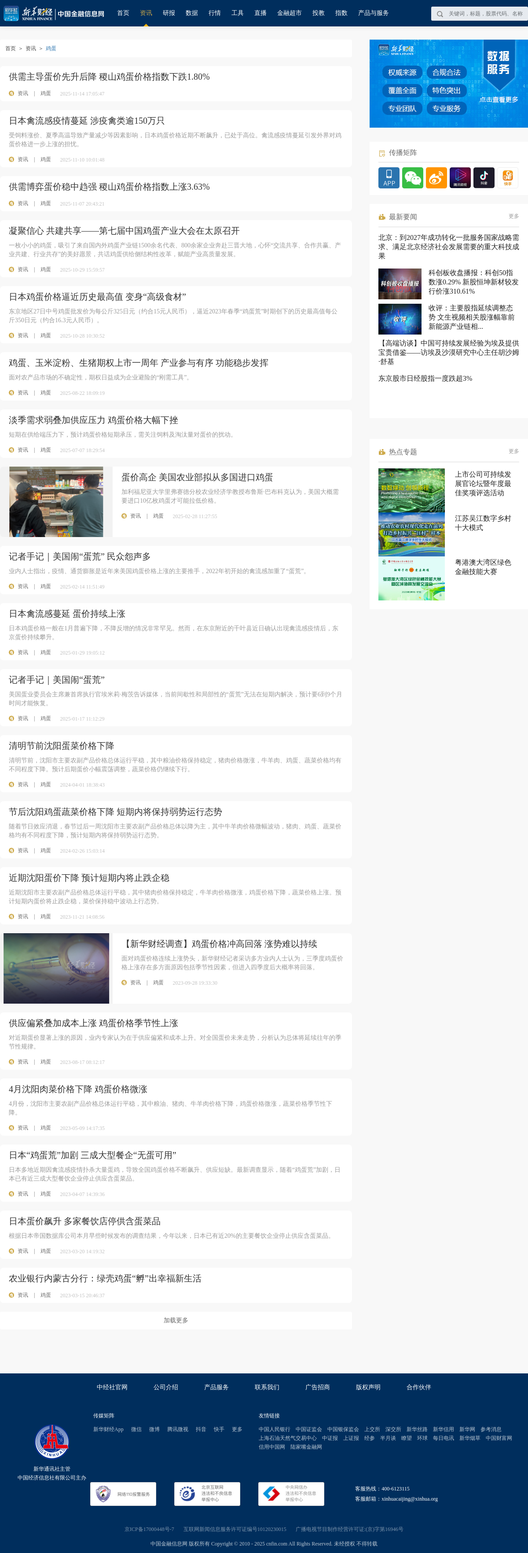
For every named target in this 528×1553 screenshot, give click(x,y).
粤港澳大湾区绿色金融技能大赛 (483, 567)
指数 (341, 13)
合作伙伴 (419, 1387)
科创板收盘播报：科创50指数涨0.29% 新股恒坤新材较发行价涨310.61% (474, 282)
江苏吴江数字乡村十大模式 (483, 523)
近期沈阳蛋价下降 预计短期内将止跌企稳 (89, 878)
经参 (369, 1438)
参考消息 (491, 1429)
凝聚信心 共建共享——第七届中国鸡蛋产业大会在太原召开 (124, 231)
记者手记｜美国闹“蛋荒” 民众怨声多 (80, 556)
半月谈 (388, 1438)
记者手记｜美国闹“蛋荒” (57, 679)
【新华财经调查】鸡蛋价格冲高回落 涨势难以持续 (219, 944)
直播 (260, 13)
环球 (422, 1438)
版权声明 (368, 1387)
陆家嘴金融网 (306, 1447)
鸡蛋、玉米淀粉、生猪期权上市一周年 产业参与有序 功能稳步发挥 (138, 363)
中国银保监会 (343, 1429)
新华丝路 (417, 1429)
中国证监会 (309, 1429)
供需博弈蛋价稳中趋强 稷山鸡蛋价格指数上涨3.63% (109, 186)
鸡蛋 (45, 93)
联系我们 (267, 1387)
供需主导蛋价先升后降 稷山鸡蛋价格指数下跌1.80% (109, 76)
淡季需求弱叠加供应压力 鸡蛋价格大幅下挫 (93, 420)
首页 (123, 13)
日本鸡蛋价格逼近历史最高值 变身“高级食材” (97, 297)
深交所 (393, 1429)
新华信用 (443, 1429)
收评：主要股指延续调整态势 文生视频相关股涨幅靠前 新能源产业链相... (472, 317)
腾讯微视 (177, 1429)
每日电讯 (443, 1438)
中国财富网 (499, 1438)
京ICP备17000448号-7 (149, 1529)
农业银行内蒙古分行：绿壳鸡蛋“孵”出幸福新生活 (105, 1278)
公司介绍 (166, 1387)
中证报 (330, 1438)
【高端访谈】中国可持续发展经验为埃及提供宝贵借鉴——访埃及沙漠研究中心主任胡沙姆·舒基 (448, 352)
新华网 (467, 1429)
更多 (514, 216)
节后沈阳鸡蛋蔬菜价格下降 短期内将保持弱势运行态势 (115, 812)
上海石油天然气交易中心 (288, 1438)
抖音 (201, 1429)
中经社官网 (112, 1387)
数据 (192, 13)
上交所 (372, 1429)
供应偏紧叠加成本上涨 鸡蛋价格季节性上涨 (93, 1023)
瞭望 (406, 1438)
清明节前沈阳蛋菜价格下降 (61, 746)
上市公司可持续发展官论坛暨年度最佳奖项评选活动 (483, 484)
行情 (215, 13)
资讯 (146, 13)
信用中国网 (272, 1447)
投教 (318, 13)
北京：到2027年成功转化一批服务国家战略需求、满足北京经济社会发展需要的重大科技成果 (448, 247)
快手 (219, 1429)
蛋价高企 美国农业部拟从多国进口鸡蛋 (197, 477)
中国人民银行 (274, 1429)
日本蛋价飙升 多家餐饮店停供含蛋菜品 (85, 1221)
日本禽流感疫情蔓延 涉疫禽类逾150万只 (87, 120)
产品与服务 (373, 13)
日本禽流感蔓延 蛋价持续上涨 (67, 613)
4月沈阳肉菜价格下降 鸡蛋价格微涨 (78, 1089)
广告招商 (317, 1387)
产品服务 (216, 1387)
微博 (154, 1429)
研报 (169, 13)
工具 (237, 13)
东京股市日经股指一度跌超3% (425, 378)
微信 (136, 1429)
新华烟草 (469, 1438)
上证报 (351, 1438)
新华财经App (108, 1429)
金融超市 (289, 13)
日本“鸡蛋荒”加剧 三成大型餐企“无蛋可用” (92, 1155)
